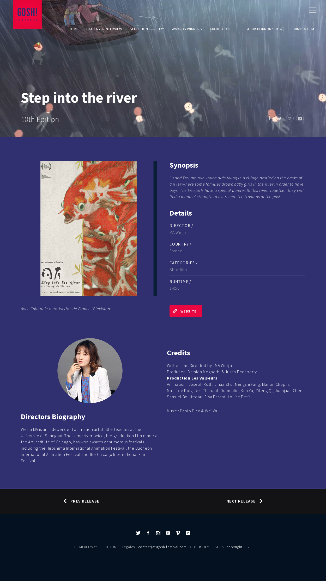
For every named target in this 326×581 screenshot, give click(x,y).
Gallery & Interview (104, 29)
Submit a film (302, 29)
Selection (139, 29)
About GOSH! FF (224, 29)
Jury (160, 29)
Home (73, 29)
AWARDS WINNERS (187, 29)
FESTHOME (110, 547)
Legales (128, 547)
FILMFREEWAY (85, 547)
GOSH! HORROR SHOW (264, 29)
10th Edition (40, 119)
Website (183, 310)
